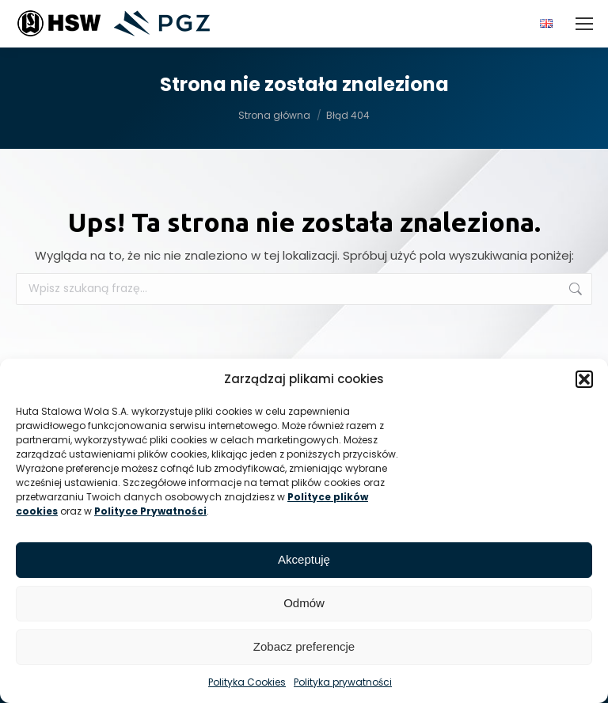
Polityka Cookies (247, 682)
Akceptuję (304, 559)
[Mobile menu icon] (584, 24)
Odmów (304, 603)
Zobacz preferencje (304, 646)
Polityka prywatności (343, 682)
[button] (584, 379)
